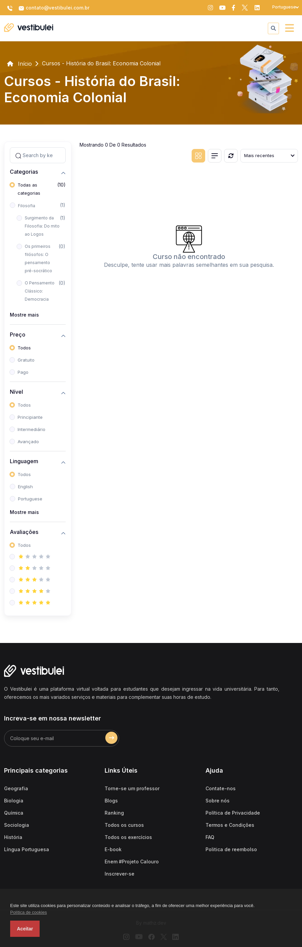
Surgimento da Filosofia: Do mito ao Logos (42, 226)
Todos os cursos (124, 825)
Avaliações (24, 532)
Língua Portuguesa (26, 849)
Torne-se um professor (132, 788)
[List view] (214, 156)
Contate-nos (221, 788)
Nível (16, 392)
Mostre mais (24, 315)
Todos (24, 347)
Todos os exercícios (128, 837)
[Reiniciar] (231, 156)
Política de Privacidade (233, 813)
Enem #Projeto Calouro (132, 861)
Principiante (30, 417)
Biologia (13, 800)
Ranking (114, 813)
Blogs (111, 800)
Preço (17, 334)
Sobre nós (218, 800)
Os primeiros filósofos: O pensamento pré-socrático (38, 258)
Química (13, 813)
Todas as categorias (29, 189)
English (25, 486)
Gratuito (26, 360)
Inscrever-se (119, 874)
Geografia (16, 788)
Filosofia (26, 205)
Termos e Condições (230, 825)
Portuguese (30, 498)
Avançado (28, 441)
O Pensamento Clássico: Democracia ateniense (40, 295)
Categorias (24, 172)
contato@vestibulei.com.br (53, 8)
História (13, 837)
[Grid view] (198, 156)
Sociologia (16, 825)
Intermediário (31, 429)
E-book (113, 849)
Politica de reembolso (231, 849)
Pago (23, 372)
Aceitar (25, 928)
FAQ (210, 837)
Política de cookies (28, 912)
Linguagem (24, 461)
